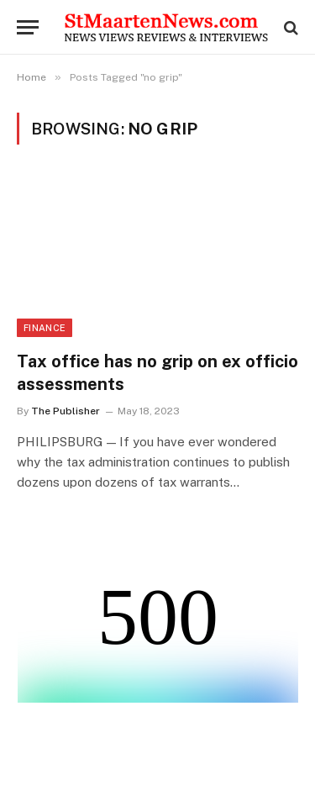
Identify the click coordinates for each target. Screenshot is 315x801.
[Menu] (28, 27)
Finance (45, 328)
